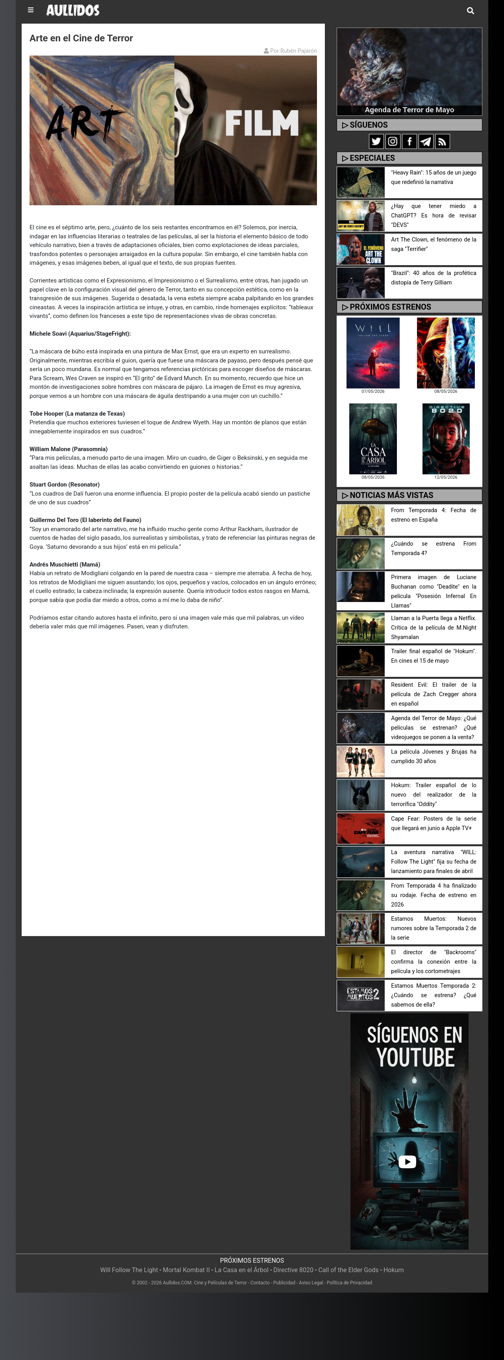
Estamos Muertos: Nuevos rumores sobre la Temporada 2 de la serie (433, 928)
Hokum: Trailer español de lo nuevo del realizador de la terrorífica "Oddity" (433, 795)
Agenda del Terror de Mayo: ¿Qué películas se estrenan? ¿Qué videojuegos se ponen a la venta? (433, 728)
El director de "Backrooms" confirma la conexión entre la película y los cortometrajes (433, 962)
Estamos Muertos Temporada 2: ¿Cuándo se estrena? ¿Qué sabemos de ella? (433, 995)
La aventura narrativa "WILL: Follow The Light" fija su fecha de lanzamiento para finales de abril (433, 862)
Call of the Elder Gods (348, 1270)
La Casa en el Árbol (242, 1270)
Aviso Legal (311, 1283)
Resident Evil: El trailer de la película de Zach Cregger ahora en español (433, 694)
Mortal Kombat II (186, 1270)
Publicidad (284, 1283)
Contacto (260, 1283)
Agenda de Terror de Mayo (409, 109)
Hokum (394, 1270)
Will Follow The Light (129, 1270)
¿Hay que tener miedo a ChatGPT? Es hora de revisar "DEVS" (433, 216)
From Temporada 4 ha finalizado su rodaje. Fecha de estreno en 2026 (433, 895)
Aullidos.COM (177, 1283)
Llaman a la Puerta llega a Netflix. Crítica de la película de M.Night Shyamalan (433, 628)
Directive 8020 (293, 1270)
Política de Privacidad (349, 1283)
